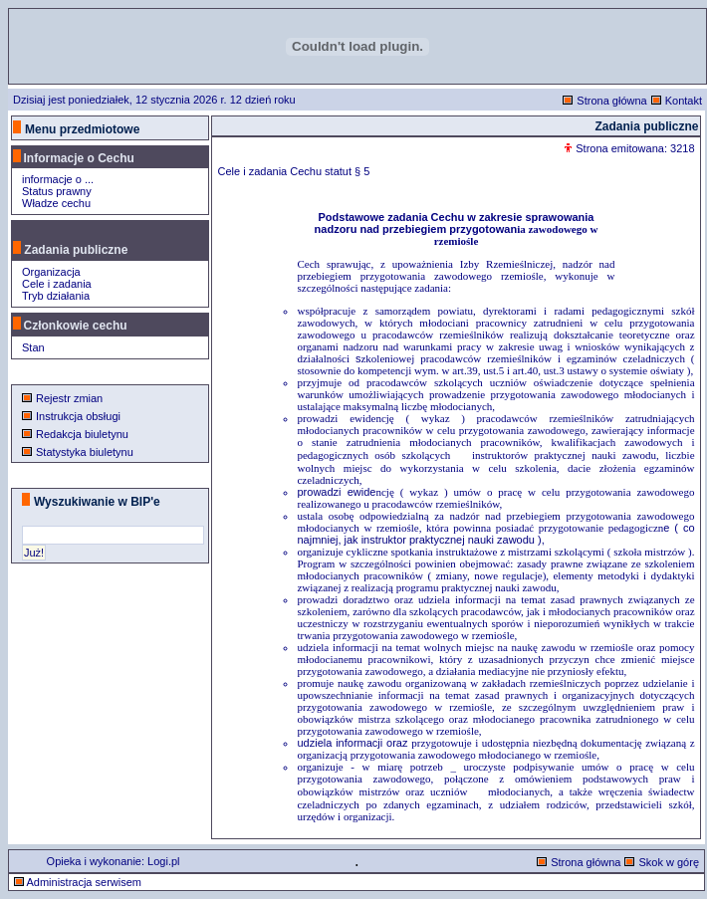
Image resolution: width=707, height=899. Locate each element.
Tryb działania (56, 296)
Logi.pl (163, 861)
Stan (33, 347)
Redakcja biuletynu (82, 434)
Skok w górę (668, 862)
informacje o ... (58, 179)
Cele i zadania (57, 284)
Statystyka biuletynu (84, 452)
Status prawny (57, 191)
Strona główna (611, 101)
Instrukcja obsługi (78, 416)
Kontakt (683, 101)
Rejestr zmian (69, 398)
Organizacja (51, 272)
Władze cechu (56, 203)
